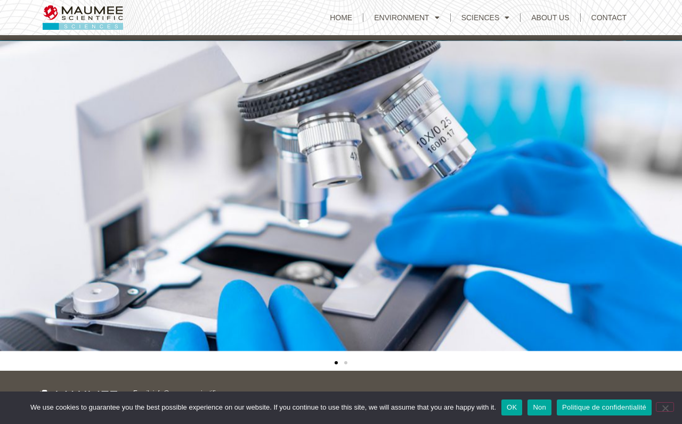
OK (512, 407)
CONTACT (609, 17)
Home (341, 17)
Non (539, 407)
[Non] (665, 407)
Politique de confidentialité (604, 407)
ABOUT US (550, 17)
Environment (406, 18)
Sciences (485, 18)
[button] (10, 197)
